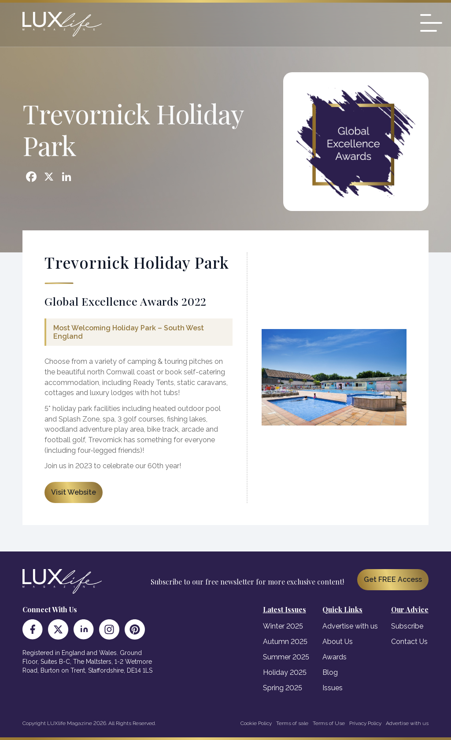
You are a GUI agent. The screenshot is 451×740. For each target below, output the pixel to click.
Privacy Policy (365, 723)
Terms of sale (292, 723)
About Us (337, 641)
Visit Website (73, 492)
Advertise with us (350, 626)
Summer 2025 (286, 657)
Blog (330, 672)
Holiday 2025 (285, 672)
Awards (334, 657)
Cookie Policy (256, 723)
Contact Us (409, 641)
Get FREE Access (393, 579)
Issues (332, 688)
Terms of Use (329, 723)
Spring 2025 (282, 688)
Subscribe (407, 626)
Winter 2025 (283, 626)
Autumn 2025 (285, 641)
